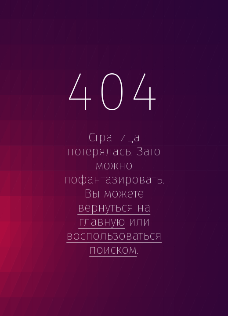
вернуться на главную (114, 214)
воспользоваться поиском (114, 242)
